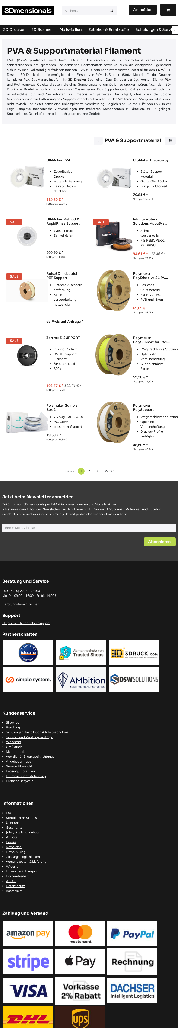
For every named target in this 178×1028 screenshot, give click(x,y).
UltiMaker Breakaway (150, 160)
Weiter (108, 471)
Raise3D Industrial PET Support (61, 275)
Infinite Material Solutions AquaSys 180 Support (149, 221)
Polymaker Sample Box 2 (61, 407)
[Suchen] (111, 10)
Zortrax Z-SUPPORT (63, 338)
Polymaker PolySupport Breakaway (143, 407)
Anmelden (143, 9)
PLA (168, 79)
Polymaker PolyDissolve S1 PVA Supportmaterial (150, 275)
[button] (160, 541)
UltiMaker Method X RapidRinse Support (63, 221)
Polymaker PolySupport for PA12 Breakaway (151, 340)
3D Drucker (77, 79)
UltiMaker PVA (58, 160)
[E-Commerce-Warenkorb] (168, 10)
